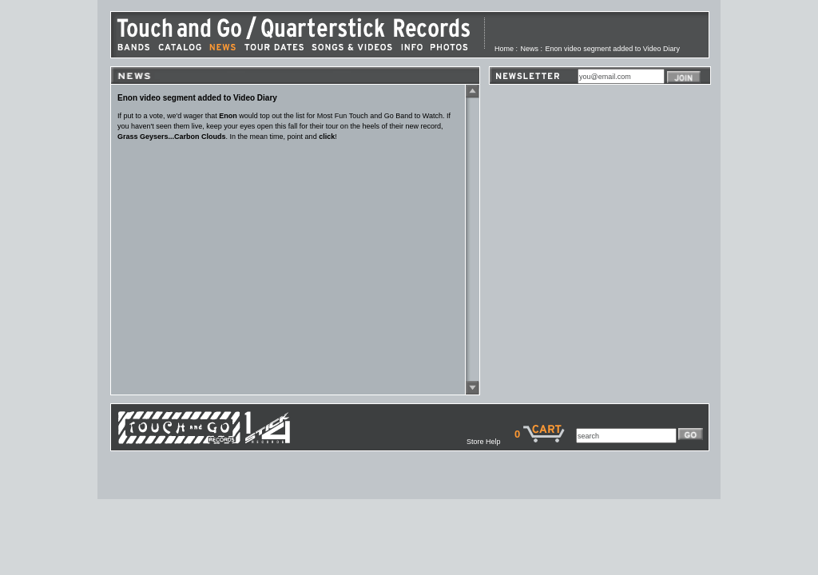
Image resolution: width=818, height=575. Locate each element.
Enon (228, 116)
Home (504, 49)
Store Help (490, 442)
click (327, 137)
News (530, 49)
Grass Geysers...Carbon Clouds (171, 137)
